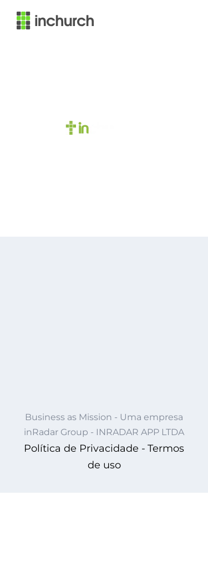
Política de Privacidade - (84, 448)
